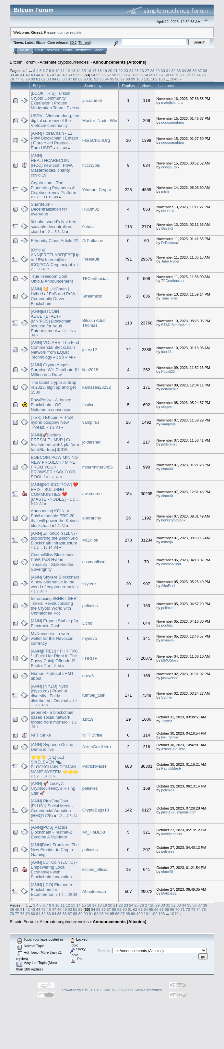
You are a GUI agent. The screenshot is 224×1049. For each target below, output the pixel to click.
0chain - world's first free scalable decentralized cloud (53, 226)
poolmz (166, 625)
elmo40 (167, 469)
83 (49, 79)
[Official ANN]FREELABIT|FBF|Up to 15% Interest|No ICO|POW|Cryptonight (55, 257)
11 (63, 70)
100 (139, 79)
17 (94, 70)
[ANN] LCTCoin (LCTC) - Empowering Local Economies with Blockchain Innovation (54, 869)
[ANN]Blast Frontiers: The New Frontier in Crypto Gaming (55, 849)
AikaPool (168, 586)
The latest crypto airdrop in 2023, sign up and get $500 (53, 387)
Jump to (104, 951)
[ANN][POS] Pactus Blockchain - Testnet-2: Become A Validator (52, 832)
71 (183, 75)
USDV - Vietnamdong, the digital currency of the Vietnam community (55, 120)
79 (28, 79)
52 (80, 75)
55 (98, 75)
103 (162, 79)
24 (131, 70)
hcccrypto (91, 165)
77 (17, 79)
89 (80, 79)
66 (156, 75)
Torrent (84, 42)
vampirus (91, 422)
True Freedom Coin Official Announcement (52, 279)
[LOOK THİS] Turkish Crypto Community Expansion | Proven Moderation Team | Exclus (55, 100)
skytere (89, 583)
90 (86, 79)
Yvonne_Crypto (96, 189)
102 (154, 79)
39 (12, 75)
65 (151, 75)
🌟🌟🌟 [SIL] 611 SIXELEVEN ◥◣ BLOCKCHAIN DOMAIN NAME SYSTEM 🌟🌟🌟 (54, 764)
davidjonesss (171, 834)
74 (198, 75)
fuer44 (166, 352)
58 (114, 75)
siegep (166, 407)
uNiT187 (168, 211)
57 (109, 75)
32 (173, 70)
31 (168, 70)
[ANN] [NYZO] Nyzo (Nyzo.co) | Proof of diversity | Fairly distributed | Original (49, 693)
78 (22, 79)
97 (123, 79)
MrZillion (90, 540)
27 (147, 70)
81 (38, 79)
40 (17, 75)
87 (70, 79)
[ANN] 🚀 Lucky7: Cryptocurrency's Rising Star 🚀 (53, 788)
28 (152, 70)
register (76, 32)
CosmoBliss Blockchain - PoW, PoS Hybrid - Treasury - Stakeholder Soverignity (54, 562)
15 (84, 70)
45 (43, 75)
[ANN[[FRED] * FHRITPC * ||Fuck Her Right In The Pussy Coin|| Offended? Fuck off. (54, 658)
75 (204, 75)
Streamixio (92, 296)
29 (158, 70)
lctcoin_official (95, 869)
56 (103, 75)
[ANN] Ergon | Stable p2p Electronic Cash (54, 623)
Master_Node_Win (99, 120)
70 (177, 75)
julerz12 (89, 349)
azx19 (88, 719)
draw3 (88, 675)
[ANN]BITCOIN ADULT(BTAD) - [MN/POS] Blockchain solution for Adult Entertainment (51, 321)
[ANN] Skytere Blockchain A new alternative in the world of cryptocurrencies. (55, 582)
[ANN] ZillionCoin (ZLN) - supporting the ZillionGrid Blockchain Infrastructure (54, 538)
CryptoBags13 (95, 810)
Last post (166, 85)
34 (184, 70)
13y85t (166, 721)
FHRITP (90, 658)
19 (105, 70)
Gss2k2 (167, 228)
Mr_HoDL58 (93, 832)
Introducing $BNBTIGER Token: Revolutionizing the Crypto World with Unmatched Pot (54, 606)
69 (172, 75)
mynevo (89, 638)
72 (188, 75)
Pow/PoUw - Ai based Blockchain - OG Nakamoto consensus (51, 404)
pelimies (90, 605)
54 (93, 75)
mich (165, 191)
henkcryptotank (173, 520)
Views (147, 85)
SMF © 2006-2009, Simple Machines (132, 990)
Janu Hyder (170, 261)
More (99, 50)
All (65, 148)
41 (22, 75)
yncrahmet (92, 100)
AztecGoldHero (96, 746)
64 (146, 75)
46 (49, 75)
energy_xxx (170, 167)
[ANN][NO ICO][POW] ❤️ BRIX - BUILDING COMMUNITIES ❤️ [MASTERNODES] (54, 492)
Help (39, 50)
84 (54, 79)
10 (57, 70)
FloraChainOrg (96, 140)
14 (79, 70)
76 (12, 79)
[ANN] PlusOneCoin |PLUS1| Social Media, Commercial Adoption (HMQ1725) (52, 808)
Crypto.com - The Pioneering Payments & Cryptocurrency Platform (53, 187)
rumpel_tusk (93, 695)
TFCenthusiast (96, 278)
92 (96, 79)
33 (179, 70)
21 (115, 70)
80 (33, 79)
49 (65, 75)
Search (53, 50)
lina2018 (90, 369)
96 (117, 79)
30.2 (73, 42)
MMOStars (169, 660)
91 (91, 79)
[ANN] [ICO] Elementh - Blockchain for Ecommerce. (53, 889)
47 (54, 75)
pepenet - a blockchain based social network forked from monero (52, 717)
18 (100, 70)
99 (133, 79)
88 (75, 79)
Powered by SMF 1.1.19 (81, 990)
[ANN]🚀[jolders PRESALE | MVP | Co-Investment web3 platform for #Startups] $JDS (55, 442)
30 (163, 70)
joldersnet (91, 442)
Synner (166, 697)
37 (200, 70)
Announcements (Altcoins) (119, 62)
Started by (92, 85)
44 (38, 75)
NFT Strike (41, 735)
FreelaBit (90, 259)
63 (140, 75)
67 (161, 75)
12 (68, 70)
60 (125, 75)
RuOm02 (90, 209)
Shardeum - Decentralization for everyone (49, 209)
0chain (88, 226)
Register (83, 50)
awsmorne (92, 493)
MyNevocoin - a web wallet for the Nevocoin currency (52, 638)
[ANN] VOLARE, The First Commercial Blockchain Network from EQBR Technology (55, 350)
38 (205, 70)
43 (33, 75)
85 (59, 79)
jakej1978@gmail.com (178, 812)
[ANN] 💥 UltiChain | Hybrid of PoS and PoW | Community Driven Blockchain (54, 296)
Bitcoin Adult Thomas (94, 323)
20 (110, 70)
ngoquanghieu (172, 122)
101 (147, 79)
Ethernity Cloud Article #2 (54, 240)
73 (193, 75)
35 (189, 70)
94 (107, 79)
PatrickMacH (94, 766)
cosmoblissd (94, 561)
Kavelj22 (168, 371)
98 (128, 79)
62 (135, 75)
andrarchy (91, 518)
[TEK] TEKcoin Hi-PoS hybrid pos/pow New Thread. (52, 422)
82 (43, 79)
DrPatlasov (92, 240)
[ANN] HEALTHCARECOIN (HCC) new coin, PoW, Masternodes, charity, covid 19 (52, 165)
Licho (87, 623)
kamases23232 (96, 387)
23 (126, 70)
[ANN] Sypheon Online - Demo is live (53, 747)
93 (102, 79)
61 (130, 75)
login (61, 32)
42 (28, 75)
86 (65, 79)
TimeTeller (169, 298)
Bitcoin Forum (23, 62)
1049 (174, 79)
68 (167, 75)
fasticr (88, 404)
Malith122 (169, 893)
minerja (167, 542)
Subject (39, 85)
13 (73, 70)
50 (70, 75)
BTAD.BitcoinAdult (175, 325)
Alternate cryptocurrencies (64, 62)
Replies (128, 85)
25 (137, 70)
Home (24, 50)
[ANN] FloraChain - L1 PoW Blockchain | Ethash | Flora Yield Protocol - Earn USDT (54, 140)
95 (112, 79)
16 (89, 70)
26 (142, 70)
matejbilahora (172, 102)
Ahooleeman (94, 891)
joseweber (169, 678)
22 (121, 70)
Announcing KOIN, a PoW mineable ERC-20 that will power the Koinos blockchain (54, 518)
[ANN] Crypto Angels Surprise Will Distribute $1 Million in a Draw (55, 369)
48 (59, 75)
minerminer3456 (97, 467)
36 (194, 70)
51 (75, 75)
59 (119, 75)
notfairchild (169, 389)
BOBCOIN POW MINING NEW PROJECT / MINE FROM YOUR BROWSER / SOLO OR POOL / (54, 467)
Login (67, 50)
